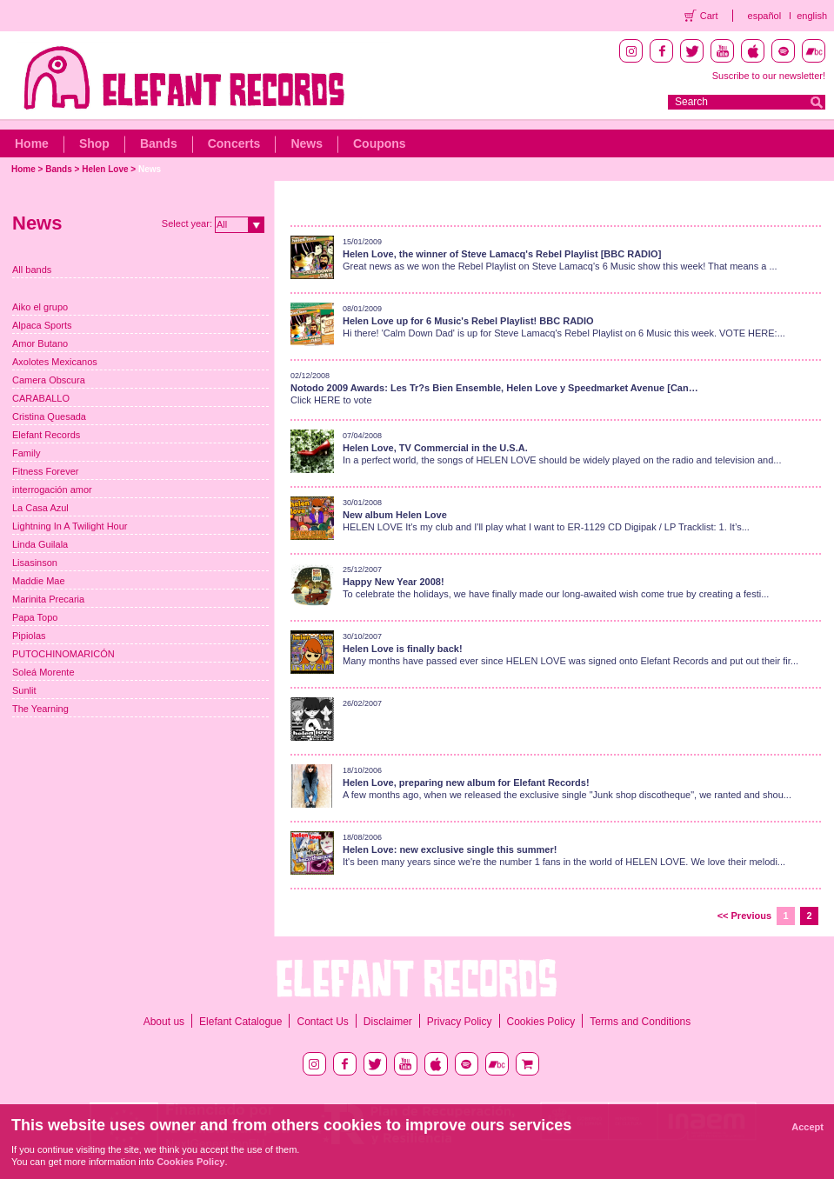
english (812, 15)
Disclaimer (388, 1022)
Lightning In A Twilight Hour (70, 526)
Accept (807, 1127)
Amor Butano (40, 343)
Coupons (379, 143)
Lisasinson (34, 562)
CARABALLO (41, 398)
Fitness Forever (45, 471)
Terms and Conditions (640, 1022)
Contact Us (322, 1022)
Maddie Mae (38, 581)
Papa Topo (34, 617)
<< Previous (744, 915)
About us (163, 1022)
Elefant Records (46, 435)
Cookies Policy (541, 1022)
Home (32, 143)
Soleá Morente (43, 672)
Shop (94, 143)
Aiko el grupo (40, 307)
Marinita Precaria (48, 599)
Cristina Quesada (49, 416)
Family (26, 453)
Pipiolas (29, 635)
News (306, 143)
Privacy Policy (459, 1022)
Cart (709, 15)
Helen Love (105, 169)
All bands (31, 269)
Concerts (234, 143)
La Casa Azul (40, 508)
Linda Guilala (40, 544)
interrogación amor (52, 489)
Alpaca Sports (41, 325)
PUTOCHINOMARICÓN (63, 654)
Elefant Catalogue (240, 1022)
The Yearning (40, 708)
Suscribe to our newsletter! (768, 75)
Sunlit (24, 690)
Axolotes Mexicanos (54, 361)
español (765, 15)
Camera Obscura (48, 380)
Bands (158, 143)
